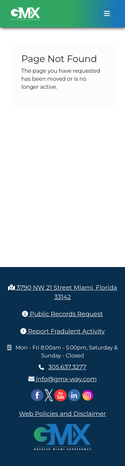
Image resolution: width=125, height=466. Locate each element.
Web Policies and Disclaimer (62, 414)
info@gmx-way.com (62, 379)
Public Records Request (62, 314)
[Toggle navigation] (107, 14)
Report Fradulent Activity (62, 331)
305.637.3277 (67, 367)
